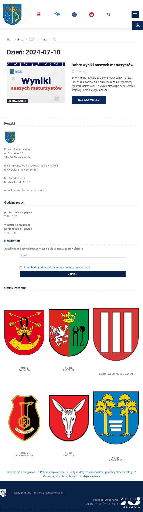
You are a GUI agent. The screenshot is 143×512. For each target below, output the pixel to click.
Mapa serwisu (91, 476)
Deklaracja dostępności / (23, 472)
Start (10, 39)
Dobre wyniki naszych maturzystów (102, 65)
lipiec (44, 39)
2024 (32, 39)
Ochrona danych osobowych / (62, 476)
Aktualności (17, 101)
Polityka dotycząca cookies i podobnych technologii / (102, 472)
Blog (20, 39)
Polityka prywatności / (54, 472)
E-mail (23, 255)
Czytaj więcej (89, 99)
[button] (135, 14)
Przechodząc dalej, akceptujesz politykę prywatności (57, 267)
